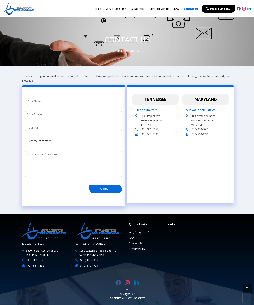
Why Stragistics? (116, 9)
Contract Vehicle (159, 9)
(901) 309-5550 (149, 129)
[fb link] (239, 9)
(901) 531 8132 (35, 265)
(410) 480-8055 (200, 129)
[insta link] (244, 9)
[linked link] (249, 9)
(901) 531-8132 (149, 134)
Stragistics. (115, 298)
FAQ (176, 9)
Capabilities (138, 9)
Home (97, 9)
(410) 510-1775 (200, 134)
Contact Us (191, 9)
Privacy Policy (137, 249)
